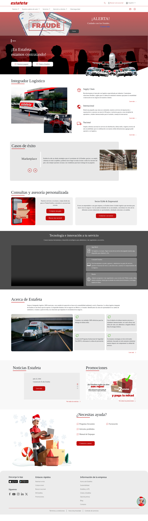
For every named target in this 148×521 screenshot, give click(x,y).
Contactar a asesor (87, 450)
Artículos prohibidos (87, 435)
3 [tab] (78, 395)
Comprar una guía (55, 215)
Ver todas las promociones (124, 407)
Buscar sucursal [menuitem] (40, 496)
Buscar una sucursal (116, 3)
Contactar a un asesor (106, 222)
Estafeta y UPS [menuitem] (85, 496)
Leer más (132, 103)
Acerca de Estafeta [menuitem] (86, 488)
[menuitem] (16, 9)
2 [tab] (78, 393)
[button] (105, 3)
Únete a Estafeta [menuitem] (85, 499)
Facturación (113, 430)
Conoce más (103, 26)
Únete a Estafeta (43, 64)
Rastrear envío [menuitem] (40, 488)
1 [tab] (78, 391)
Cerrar (74, 31)
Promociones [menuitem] (39, 503)
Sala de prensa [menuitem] (85, 503)
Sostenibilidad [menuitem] (84, 492)
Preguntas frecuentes (88, 430)
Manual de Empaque (88, 441)
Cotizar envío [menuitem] (39, 492)
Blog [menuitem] (81, 507)
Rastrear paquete (22, 64)
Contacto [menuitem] (83, 511)
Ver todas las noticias (72, 408)
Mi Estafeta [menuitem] (39, 499)
